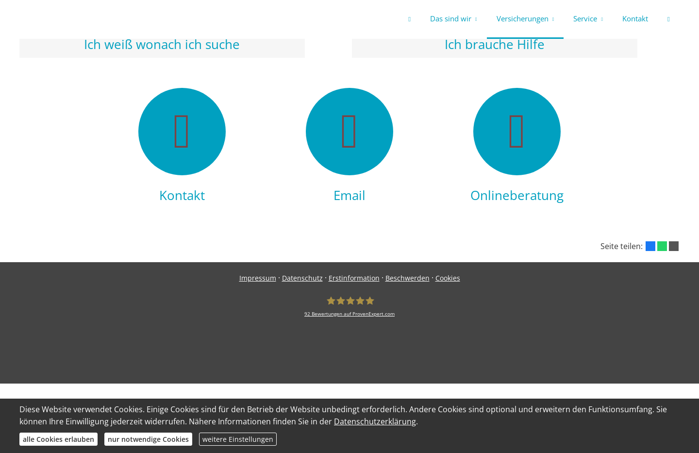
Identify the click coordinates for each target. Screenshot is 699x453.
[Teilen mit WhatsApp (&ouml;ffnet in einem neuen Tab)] (662, 248)
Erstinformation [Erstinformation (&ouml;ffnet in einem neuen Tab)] (354, 280)
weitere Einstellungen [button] (237, 439)
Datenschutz (302, 280)
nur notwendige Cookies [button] (148, 439)
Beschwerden (407, 280)
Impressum (257, 280)
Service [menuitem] (585, 18)
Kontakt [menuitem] (635, 18)
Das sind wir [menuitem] (450, 18)
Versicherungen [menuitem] (523, 18)
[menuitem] (409, 19)
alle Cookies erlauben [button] (58, 439)
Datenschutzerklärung (375, 421)
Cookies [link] (447, 280)
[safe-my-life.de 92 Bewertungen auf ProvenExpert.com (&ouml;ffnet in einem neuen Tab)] (349, 309)
